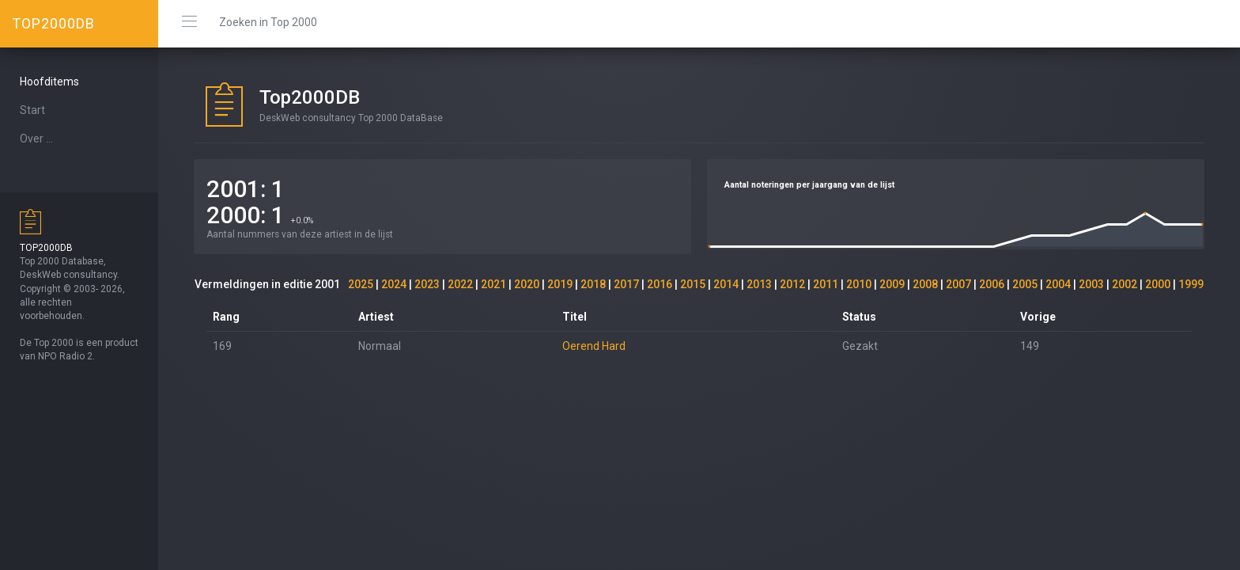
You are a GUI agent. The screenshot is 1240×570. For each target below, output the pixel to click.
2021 (493, 284)
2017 (626, 284)
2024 (393, 284)
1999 (1191, 284)
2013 (759, 284)
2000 (1157, 284)
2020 (526, 284)
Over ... (36, 138)
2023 (427, 284)
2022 (460, 284)
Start (32, 110)
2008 (925, 284)
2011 (825, 284)
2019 (560, 284)
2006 (991, 284)
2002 (1124, 284)
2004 (1058, 284)
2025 (360, 284)
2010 (858, 284)
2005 (1025, 284)
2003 (1091, 284)
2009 (892, 284)
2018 (593, 284)
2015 (692, 284)
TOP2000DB (53, 23)
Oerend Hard (594, 346)
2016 (659, 284)
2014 (726, 284)
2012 (792, 284)
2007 (958, 284)
